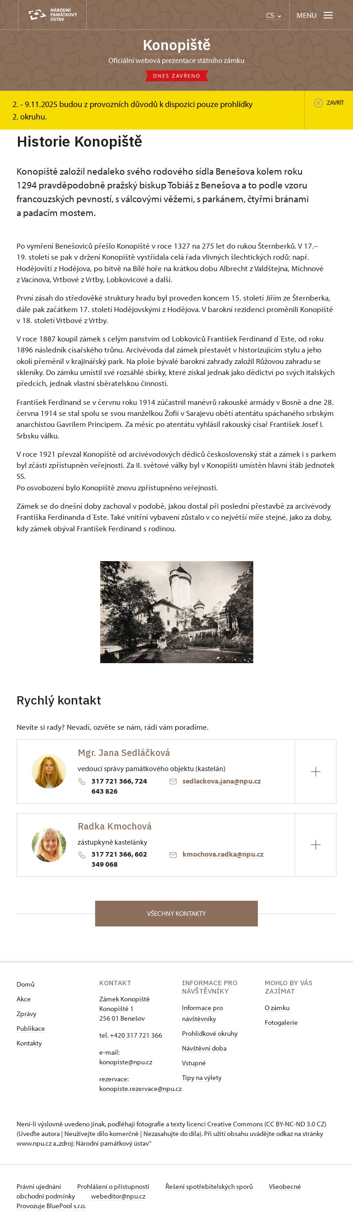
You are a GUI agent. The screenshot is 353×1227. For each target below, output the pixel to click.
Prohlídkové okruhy (210, 1033)
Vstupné (194, 1062)
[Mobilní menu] (315, 15)
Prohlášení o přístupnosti (114, 1186)
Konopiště (176, 44)
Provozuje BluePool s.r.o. (51, 1205)
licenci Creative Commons (225, 1123)
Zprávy (26, 1013)
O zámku (277, 1007)
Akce (24, 998)
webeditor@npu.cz (118, 1196)
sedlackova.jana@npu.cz (221, 780)
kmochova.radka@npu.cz (223, 853)
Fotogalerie (281, 1022)
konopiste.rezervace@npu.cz (140, 1088)
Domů (25, 984)
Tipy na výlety (202, 1077)
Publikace (31, 1028)
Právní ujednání (40, 1186)
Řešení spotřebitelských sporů (209, 1186)
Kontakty (29, 1043)
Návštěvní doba (204, 1048)
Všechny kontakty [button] (176, 913)
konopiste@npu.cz (125, 1061)
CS (273, 15)
